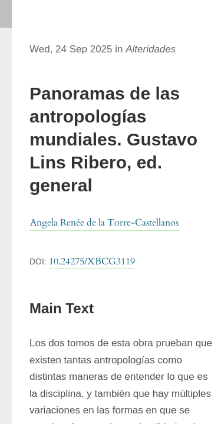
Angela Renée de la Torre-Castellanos (104, 222)
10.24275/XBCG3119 (92, 261)
